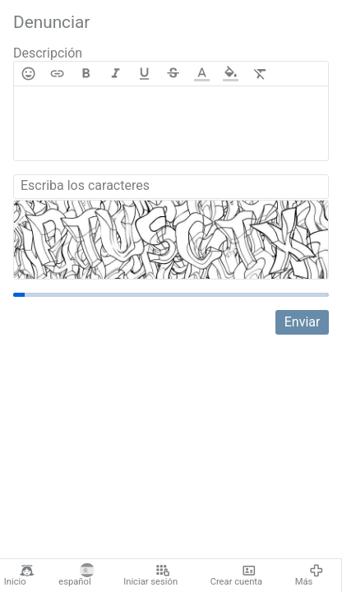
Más (309, 575)
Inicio (19, 575)
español (76, 575)
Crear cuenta (236, 575)
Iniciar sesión (150, 575)
